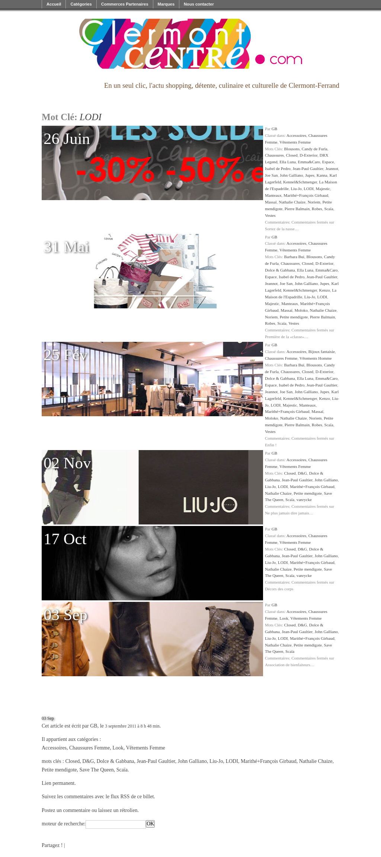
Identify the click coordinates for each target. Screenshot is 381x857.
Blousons (292, 149)
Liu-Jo (296, 188)
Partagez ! (52, 845)
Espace (328, 162)
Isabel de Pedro (278, 168)
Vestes (270, 215)
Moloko (301, 310)
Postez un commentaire (66, 810)
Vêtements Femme (295, 142)
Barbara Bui (294, 256)
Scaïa (328, 208)
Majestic (323, 188)
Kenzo (324, 290)
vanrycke (304, 499)
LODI (309, 188)
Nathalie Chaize (292, 202)
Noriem (314, 202)
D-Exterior (308, 155)
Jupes (309, 175)
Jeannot (332, 168)
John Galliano (291, 175)
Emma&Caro (309, 162)
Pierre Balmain (297, 208)
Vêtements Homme (316, 358)
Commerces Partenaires (124, 4)
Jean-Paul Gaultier (308, 168)
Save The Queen (96, 770)
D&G (302, 473)
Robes (317, 208)
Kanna (322, 175)
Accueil (54, 4)
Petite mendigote (294, 317)
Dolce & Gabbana (280, 270)
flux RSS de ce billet (132, 796)
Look (283, 618)
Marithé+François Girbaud (306, 195)
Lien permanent (58, 783)
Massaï (271, 202)
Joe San (271, 175)
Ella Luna (287, 162)
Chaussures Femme (281, 358)
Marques (166, 4)
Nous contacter (199, 4)
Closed (292, 155)
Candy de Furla (314, 149)
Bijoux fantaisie (321, 351)
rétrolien (128, 810)
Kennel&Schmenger (300, 182)
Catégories (81, 4)
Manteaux (273, 195)
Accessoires (296, 135)
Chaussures (274, 155)
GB (275, 128)
